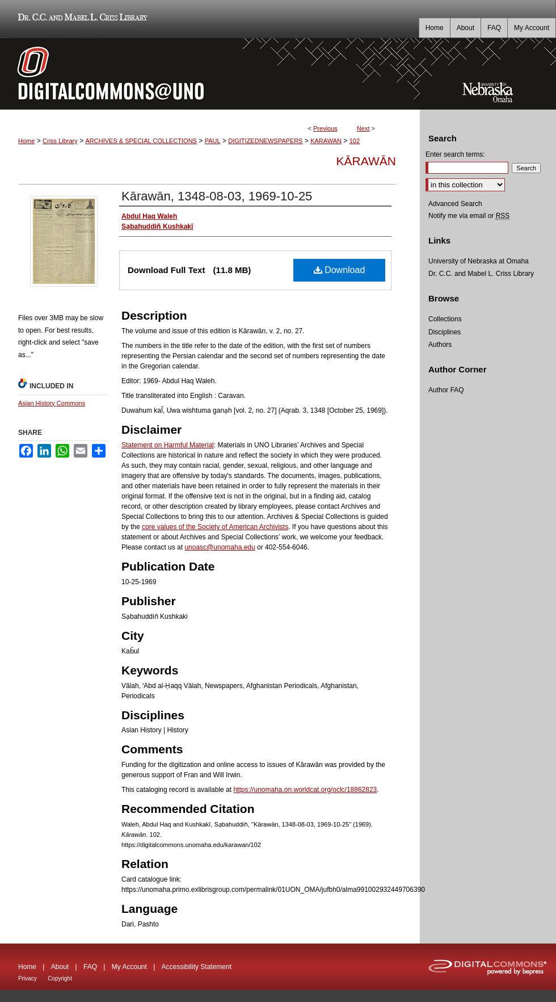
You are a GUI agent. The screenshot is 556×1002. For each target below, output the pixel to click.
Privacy (27, 978)
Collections (445, 319)
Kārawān (366, 160)
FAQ (90, 967)
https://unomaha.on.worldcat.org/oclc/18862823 (305, 790)
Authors (440, 345)
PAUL (213, 140)
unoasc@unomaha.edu (219, 547)
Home (26, 140)
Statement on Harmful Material (167, 445)
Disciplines (444, 332)
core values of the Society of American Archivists (215, 527)
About (60, 967)
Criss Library (60, 140)
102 (354, 140)
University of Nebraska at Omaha (478, 261)
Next (363, 128)
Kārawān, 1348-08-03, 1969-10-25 (216, 196)
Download (339, 270)
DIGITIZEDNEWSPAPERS (265, 140)
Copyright (60, 978)
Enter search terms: (455, 154)
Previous (325, 128)
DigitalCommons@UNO (210, 74)
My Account (129, 967)
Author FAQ (446, 390)
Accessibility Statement (196, 967)
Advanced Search (455, 204)
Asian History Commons (51, 403)
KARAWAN (326, 140)
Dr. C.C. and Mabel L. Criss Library (81, 19)
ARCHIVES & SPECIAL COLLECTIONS (140, 140)
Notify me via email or (468, 216)
